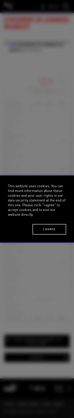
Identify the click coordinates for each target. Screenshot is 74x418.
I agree (49, 229)
